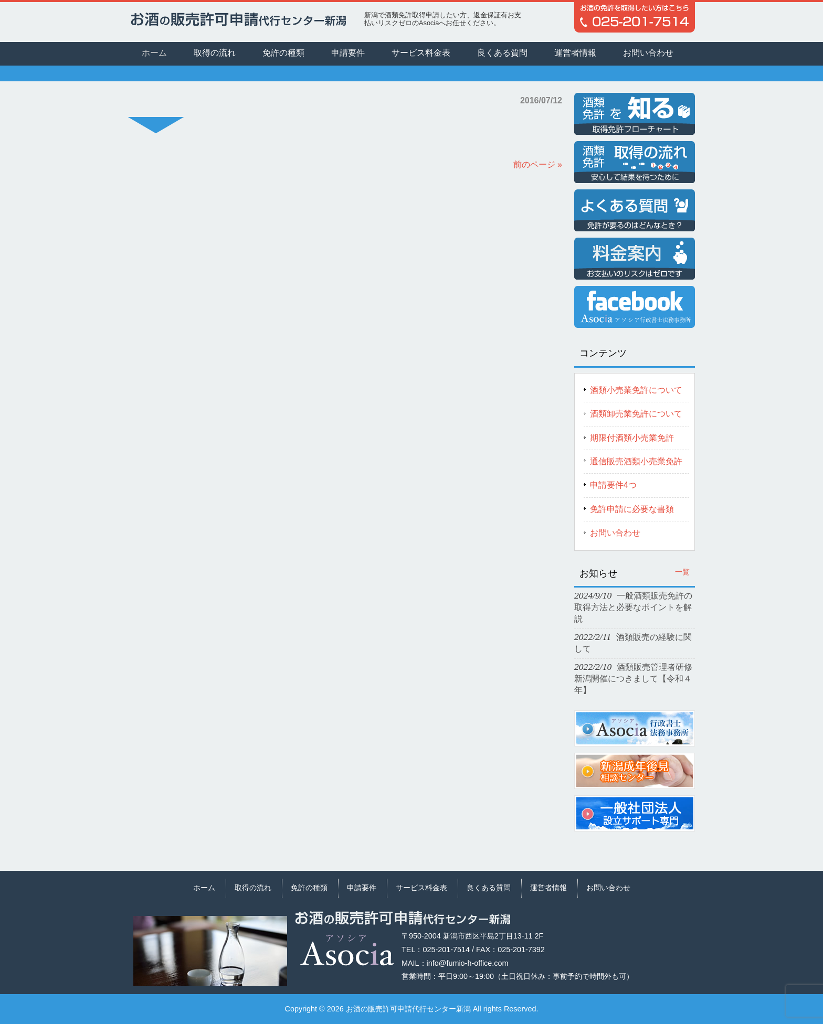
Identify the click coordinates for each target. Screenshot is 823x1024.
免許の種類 (309, 887)
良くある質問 (489, 887)
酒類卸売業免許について (636, 413)
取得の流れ (253, 887)
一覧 (682, 572)
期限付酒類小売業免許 (632, 437)
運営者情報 (548, 887)
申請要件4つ (613, 485)
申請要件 (361, 887)
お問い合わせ (615, 532)
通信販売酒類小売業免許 (636, 461)
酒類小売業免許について (636, 390)
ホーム (204, 887)
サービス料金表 (421, 887)
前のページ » (537, 164)
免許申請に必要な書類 (632, 509)
